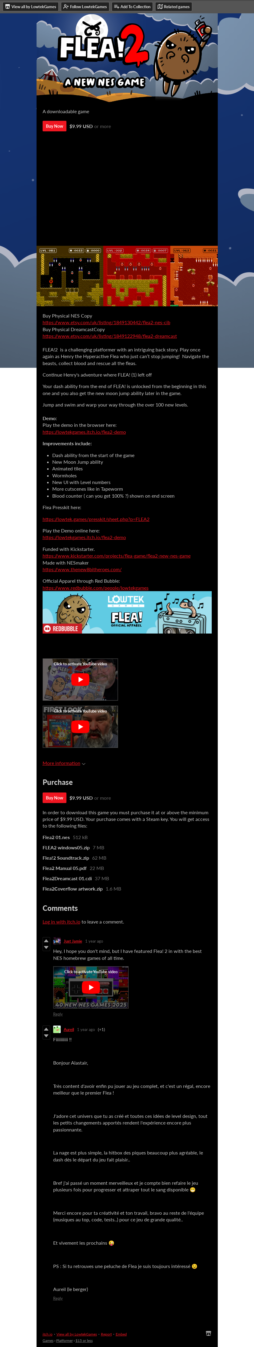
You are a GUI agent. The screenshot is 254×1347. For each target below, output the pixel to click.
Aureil (69, 1029)
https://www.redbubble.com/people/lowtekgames (96, 588)
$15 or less (84, 1340)
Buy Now (54, 126)
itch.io (48, 1334)
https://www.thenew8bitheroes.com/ (82, 569)
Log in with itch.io (61, 921)
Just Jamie (73, 941)
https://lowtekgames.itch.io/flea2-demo (84, 432)
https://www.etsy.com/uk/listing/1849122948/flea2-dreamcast (110, 336)
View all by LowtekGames (76, 1334)
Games (48, 1340)
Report (106, 1334)
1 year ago (94, 941)
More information (64, 763)
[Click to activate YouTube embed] (80, 679)
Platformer (64, 1340)
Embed (121, 1334)
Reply (58, 1014)
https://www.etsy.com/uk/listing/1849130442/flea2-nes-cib (106, 322)
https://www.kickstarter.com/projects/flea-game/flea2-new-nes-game (117, 555)
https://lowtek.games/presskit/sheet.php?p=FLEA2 (96, 519)
